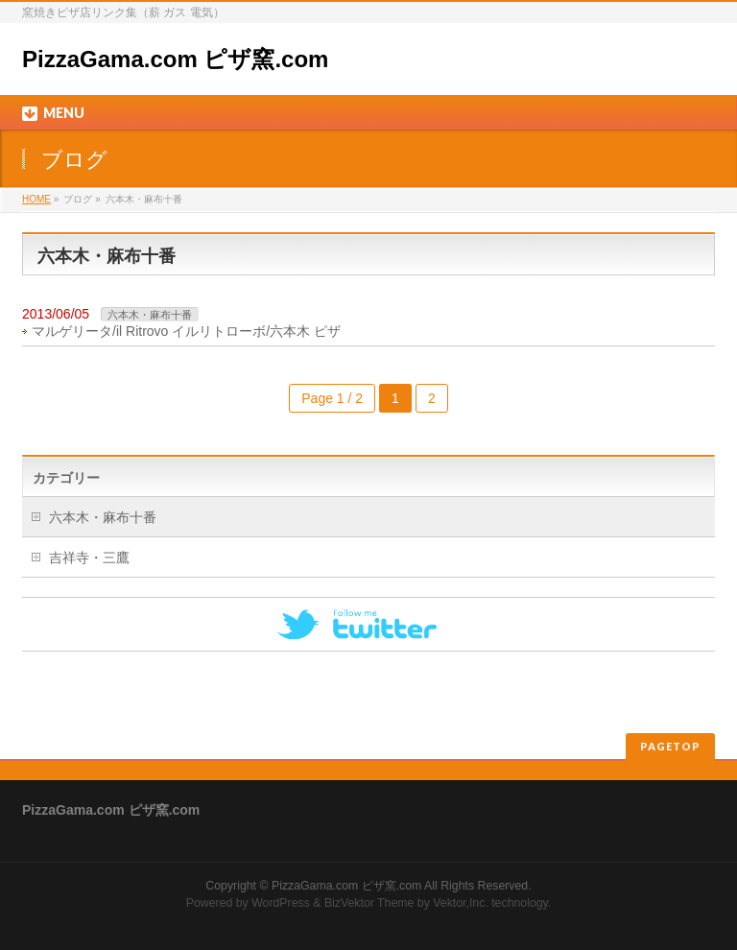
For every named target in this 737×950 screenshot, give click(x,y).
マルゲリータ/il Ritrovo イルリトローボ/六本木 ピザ (186, 331)
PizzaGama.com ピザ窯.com (175, 59)
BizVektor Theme (369, 903)
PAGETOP (670, 746)
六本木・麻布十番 (149, 315)
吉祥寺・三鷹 (89, 557)
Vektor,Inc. (460, 903)
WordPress (280, 903)
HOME (36, 199)
